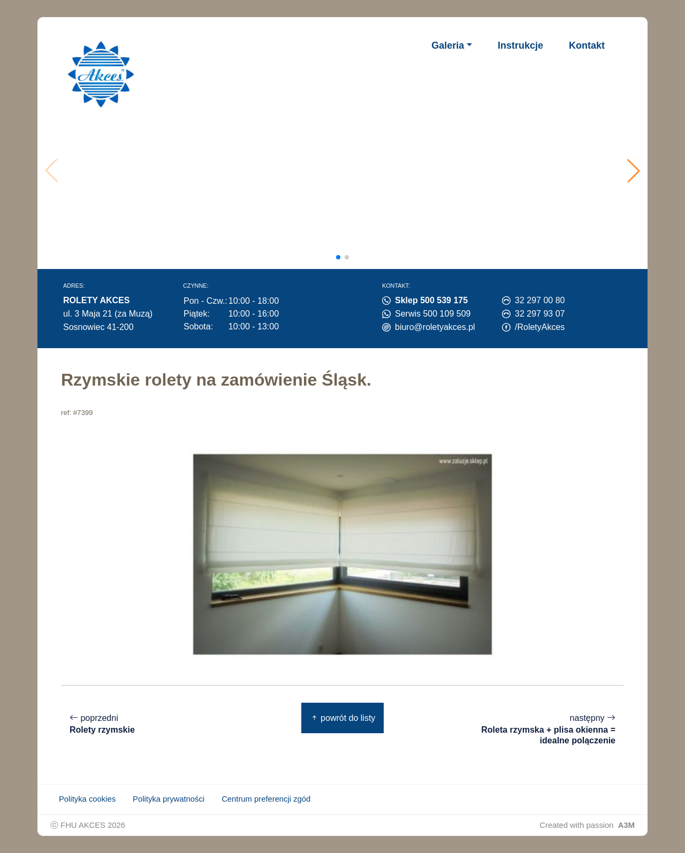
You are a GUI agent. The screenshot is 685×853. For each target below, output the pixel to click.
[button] (633, 170)
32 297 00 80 (540, 300)
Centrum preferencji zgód (266, 799)
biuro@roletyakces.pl (435, 327)
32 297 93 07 (540, 313)
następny (543, 729)
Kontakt (587, 45)
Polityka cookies (87, 799)
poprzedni (102, 724)
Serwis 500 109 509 (432, 313)
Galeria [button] (447, 45)
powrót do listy (343, 718)
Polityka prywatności (168, 799)
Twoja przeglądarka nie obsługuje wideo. (345, 170)
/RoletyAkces (540, 327)
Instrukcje (520, 45)
